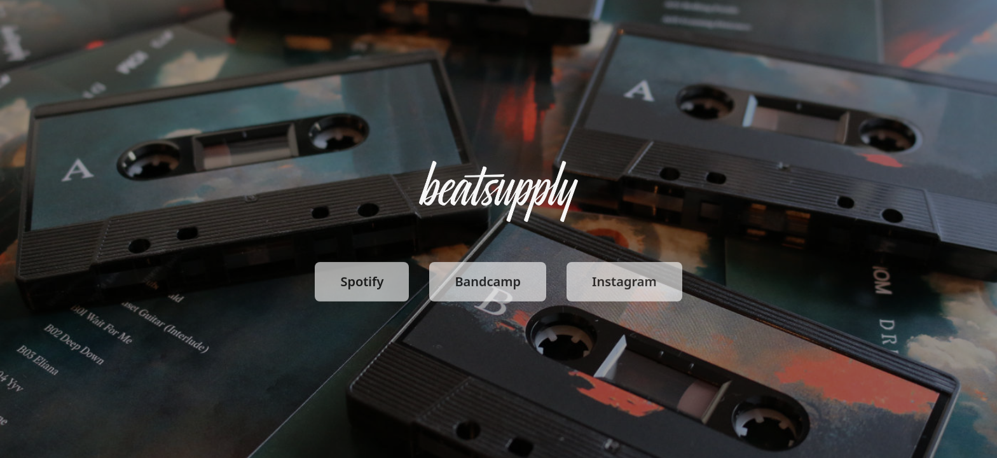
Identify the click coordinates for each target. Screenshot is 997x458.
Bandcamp (488, 283)
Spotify (361, 283)
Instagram (624, 283)
